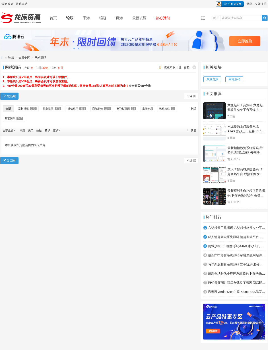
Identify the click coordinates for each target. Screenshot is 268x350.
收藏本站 (21, 4)
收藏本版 (170, 67)
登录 (249, 4)
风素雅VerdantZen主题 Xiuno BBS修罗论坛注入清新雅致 (236, 292)
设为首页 (7, 4)
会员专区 (24, 57)
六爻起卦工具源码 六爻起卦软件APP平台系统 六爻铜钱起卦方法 (245, 109)
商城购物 (101, 108)
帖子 (216, 18)
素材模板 (27, 108)
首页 (53, 18)
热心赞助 (163, 18)
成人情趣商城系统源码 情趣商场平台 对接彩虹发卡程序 (245, 174)
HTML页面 (126, 108)
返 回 (193, 96)
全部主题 (8, 130)
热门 (30, 130)
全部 (8, 108)
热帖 (39, 130)
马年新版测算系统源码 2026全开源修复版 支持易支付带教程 (236, 264)
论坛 (69, 18)
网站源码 (40, 57)
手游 (86, 18)
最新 (22, 130)
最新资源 (139, 18)
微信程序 (77, 108)
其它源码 (14, 118)
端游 (102, 18)
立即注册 (260, 4)
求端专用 (147, 108)
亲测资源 (212, 79)
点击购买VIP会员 (140, 85)
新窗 (193, 130)
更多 (55, 130)
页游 (119, 18)
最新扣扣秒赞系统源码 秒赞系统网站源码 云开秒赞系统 (245, 152)
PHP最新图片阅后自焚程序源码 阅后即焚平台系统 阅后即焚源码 (236, 282)
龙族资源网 (2, 57)
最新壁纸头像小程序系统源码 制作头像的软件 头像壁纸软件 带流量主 (246, 195)
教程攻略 (167, 108)
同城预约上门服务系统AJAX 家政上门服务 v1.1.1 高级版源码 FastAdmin (245, 131)
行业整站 (52, 108)
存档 (187, 67)
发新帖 (11, 96)
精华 (47, 130)
